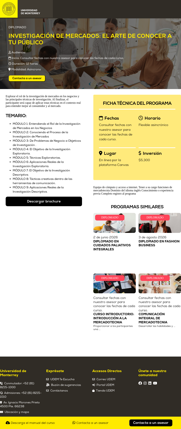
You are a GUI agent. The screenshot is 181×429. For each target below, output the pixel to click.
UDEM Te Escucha (62, 379)
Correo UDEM (106, 379)
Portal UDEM (105, 385)
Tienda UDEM (105, 390)
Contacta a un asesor (27, 78)
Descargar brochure (44, 201)
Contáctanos (59, 390)
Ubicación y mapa (17, 412)
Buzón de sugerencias (66, 385)
